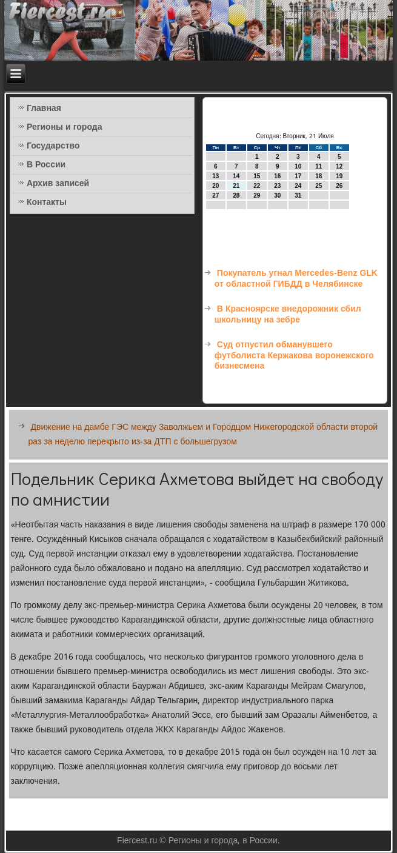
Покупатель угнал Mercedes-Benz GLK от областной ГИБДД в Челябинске (296, 279)
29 (256, 195)
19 (339, 176)
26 (339, 185)
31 (298, 195)
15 (256, 176)
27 (215, 195)
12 (339, 166)
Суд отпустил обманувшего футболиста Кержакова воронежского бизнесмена (294, 355)
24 (298, 185)
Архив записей (58, 183)
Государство (53, 146)
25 (318, 185)
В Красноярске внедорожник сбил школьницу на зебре (288, 314)
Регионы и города (64, 127)
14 (236, 176)
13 (215, 176)
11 (318, 166)
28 (236, 195)
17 (298, 176)
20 (215, 185)
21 (236, 185)
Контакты (47, 202)
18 (318, 176)
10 (298, 166)
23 (277, 185)
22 (256, 185)
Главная (44, 108)
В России (46, 165)
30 (277, 195)
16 (277, 176)
